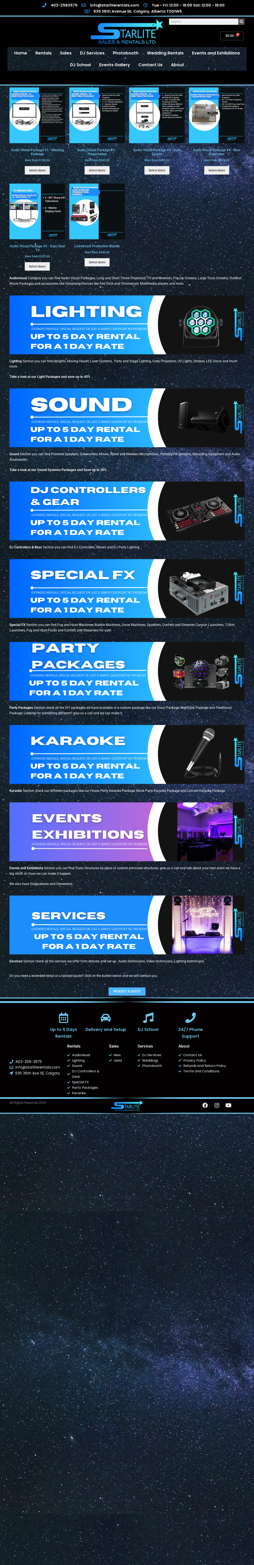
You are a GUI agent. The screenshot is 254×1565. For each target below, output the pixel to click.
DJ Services (92, 53)
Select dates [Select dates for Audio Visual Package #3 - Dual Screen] (157, 170)
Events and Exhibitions (216, 53)
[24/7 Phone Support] (190, 1017)
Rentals (43, 53)
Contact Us (150, 65)
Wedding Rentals (165, 53)
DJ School (80, 65)
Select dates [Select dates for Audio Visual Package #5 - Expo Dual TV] (37, 266)
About (177, 65)
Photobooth (126, 53)
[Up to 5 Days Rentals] (63, 1017)
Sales (66, 53)
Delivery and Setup (105, 1029)
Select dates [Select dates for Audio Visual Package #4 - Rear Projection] (216, 170)
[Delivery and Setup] (106, 1017)
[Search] (241, 22)
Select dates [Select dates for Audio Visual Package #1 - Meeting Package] (37, 170)
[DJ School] (148, 1017)
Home (20, 53)
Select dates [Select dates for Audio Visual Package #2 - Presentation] (97, 170)
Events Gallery (114, 65)
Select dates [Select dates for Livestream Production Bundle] (97, 262)
